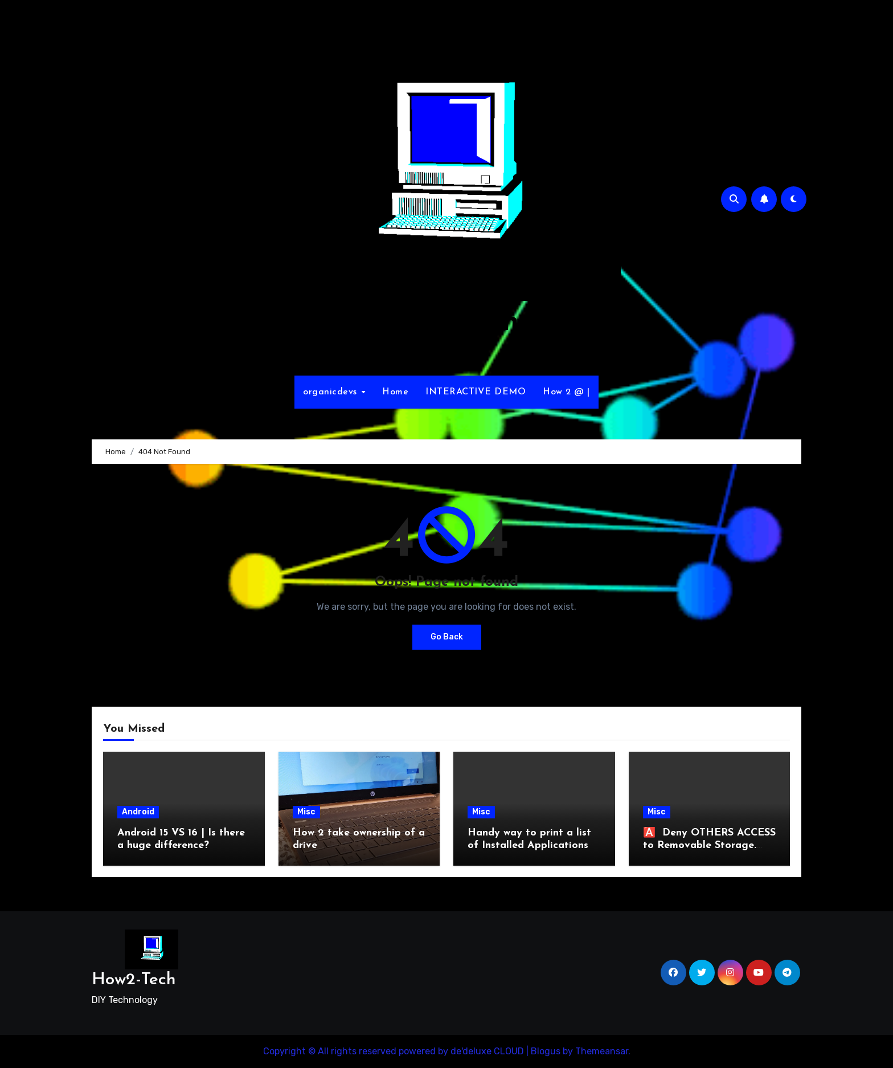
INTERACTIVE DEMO (475, 392)
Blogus (545, 1051)
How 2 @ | (566, 392)
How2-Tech (446, 322)
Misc (306, 812)
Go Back (447, 637)
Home (395, 392)
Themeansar (601, 1051)
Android (138, 812)
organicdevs (331, 392)
